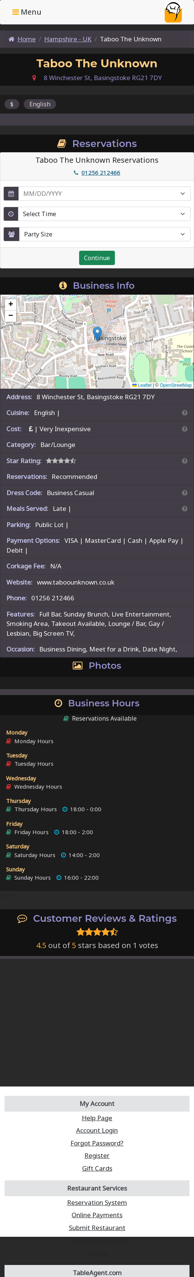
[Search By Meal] (185, 508)
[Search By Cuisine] (185, 412)
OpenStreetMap (176, 385)
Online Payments (97, 1214)
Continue (97, 258)
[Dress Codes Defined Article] (185, 492)
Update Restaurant (97, 1240)
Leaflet (141, 385)
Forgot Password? (97, 1143)
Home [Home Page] (22, 39)
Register (97, 1155)
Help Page (97, 1117)
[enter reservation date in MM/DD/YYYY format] (104, 193)
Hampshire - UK (68, 39)
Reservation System (97, 1202)
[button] (97, 334)
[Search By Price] (185, 428)
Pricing (97, 1252)
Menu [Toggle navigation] (26, 12)
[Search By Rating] (185, 460)
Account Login (97, 1130)
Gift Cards (97, 1168)
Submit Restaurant (97, 1227)
